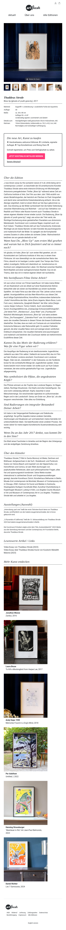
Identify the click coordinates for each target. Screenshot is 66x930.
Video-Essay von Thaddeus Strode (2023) (21, 547)
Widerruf (14, 912)
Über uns (29, 15)
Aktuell (12, 15)
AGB (8, 912)
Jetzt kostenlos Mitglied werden (26, 156)
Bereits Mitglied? (14, 162)
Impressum (22, 915)
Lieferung (22, 912)
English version (33, 923)
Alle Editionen (50, 15)
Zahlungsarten (32, 912)
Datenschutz (43, 912)
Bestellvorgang (12, 915)
